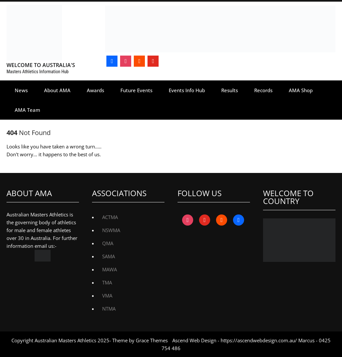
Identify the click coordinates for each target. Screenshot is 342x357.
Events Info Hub (187, 90)
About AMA (57, 90)
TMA (107, 282)
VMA (107, 295)
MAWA (109, 269)
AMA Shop (301, 90)
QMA (107, 243)
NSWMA (111, 230)
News (21, 90)
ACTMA (110, 217)
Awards (95, 90)
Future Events (136, 90)
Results (229, 90)
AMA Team (27, 110)
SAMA (108, 256)
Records (263, 90)
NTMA (109, 308)
